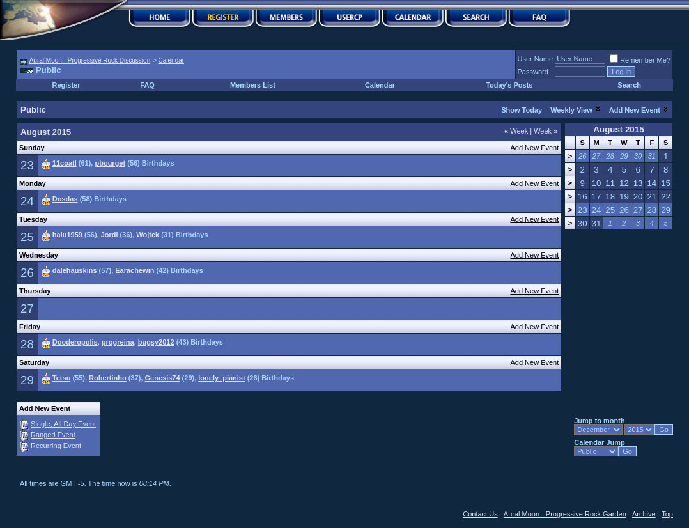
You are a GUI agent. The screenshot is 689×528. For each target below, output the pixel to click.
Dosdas (65, 199)
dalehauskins (74, 270)
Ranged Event (53, 435)
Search (629, 85)
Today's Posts (509, 85)
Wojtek (147, 234)
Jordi (109, 234)
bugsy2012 (156, 342)
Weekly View (571, 110)
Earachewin (134, 270)
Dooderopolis (75, 342)
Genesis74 (162, 378)
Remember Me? (640, 60)
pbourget (110, 163)
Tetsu (61, 378)
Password (533, 71)
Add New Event (634, 110)
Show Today (521, 110)
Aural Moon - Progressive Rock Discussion (90, 60)
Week (516, 131)
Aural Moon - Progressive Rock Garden (565, 514)
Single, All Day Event (63, 424)
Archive (644, 514)
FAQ (147, 85)
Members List (252, 85)
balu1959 (67, 234)
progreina (118, 342)
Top (667, 514)
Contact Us (480, 514)
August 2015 (618, 129)
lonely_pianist (221, 378)
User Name (536, 59)
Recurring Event (56, 445)
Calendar (172, 60)
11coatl (64, 163)
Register (66, 85)
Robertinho (108, 378)
